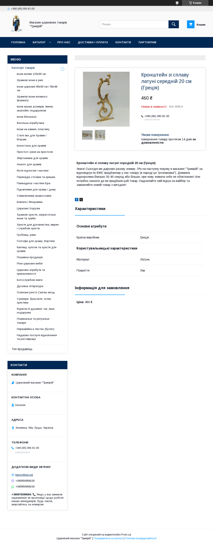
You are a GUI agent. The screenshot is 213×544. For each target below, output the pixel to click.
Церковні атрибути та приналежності (31, 271)
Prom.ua (126, 534)
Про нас (63, 42)
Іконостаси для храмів (31, 145)
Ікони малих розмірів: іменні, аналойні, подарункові (35, 108)
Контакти (123, 42)
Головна (18, 42)
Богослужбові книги (29, 279)
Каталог (39, 42)
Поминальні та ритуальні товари (33, 320)
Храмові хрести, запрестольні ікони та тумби (36, 216)
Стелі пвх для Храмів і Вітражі (31, 137)
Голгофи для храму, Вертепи (36, 241)
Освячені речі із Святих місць (36, 292)
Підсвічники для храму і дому (36, 189)
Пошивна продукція (30, 257)
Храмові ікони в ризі (30, 80)
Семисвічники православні (34, 195)
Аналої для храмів (29, 164)
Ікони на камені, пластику (33, 129)
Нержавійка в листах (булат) (35, 329)
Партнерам (147, 42)
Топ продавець (22, 349)
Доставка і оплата (93, 42)
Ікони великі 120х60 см (31, 73)
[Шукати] (173, 24)
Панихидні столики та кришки (36, 177)
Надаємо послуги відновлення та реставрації (37, 337)
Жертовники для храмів (32, 158)
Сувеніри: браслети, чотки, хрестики (34, 300)
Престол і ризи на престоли (35, 151)
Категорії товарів (23, 67)
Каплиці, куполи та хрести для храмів (36, 249)
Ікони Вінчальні (26, 116)
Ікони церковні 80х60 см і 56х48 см (37, 88)
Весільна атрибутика (30, 123)
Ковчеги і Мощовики (29, 202)
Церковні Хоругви (28, 208)
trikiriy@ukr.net (24, 474)
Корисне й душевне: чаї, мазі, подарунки (36, 310)
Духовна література (30, 286)
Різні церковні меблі (30, 263)
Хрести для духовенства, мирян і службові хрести (38, 226)
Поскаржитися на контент (108, 538)
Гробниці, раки (26, 234)
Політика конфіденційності (141, 538)
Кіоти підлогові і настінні (32, 170)
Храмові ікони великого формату (32, 98)
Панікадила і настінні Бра (33, 183)
